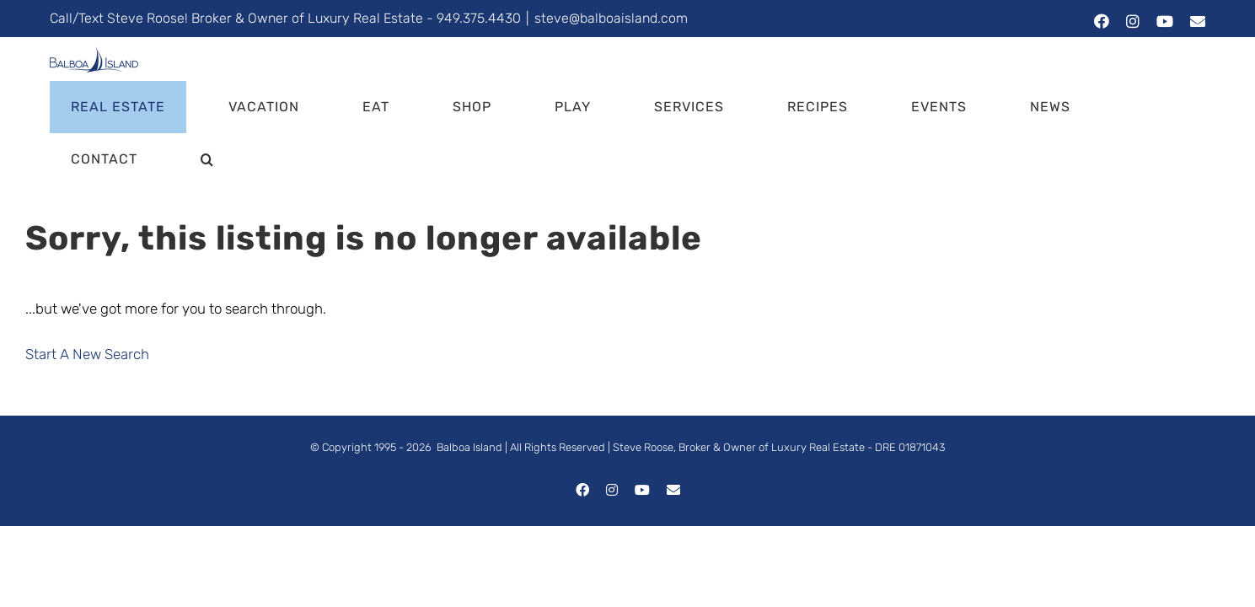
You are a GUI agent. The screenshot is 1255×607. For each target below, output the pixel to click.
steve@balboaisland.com (611, 18)
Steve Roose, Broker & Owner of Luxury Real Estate (739, 352)
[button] (1177, 64)
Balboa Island (469, 352)
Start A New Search (87, 258)
